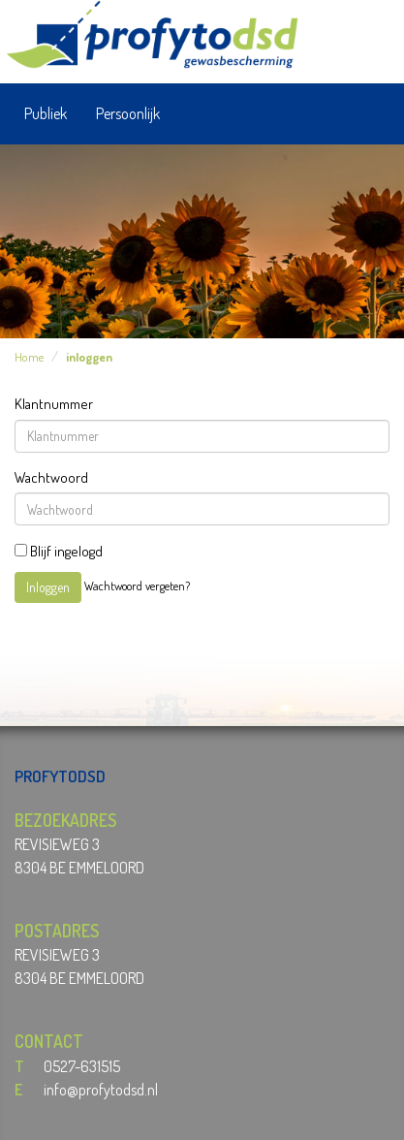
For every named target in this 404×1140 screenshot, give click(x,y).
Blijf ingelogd (59, 551)
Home (29, 356)
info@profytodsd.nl (101, 1089)
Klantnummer (54, 404)
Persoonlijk (128, 113)
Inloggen (48, 587)
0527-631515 (82, 1066)
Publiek (45, 113)
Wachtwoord (51, 477)
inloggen (89, 356)
